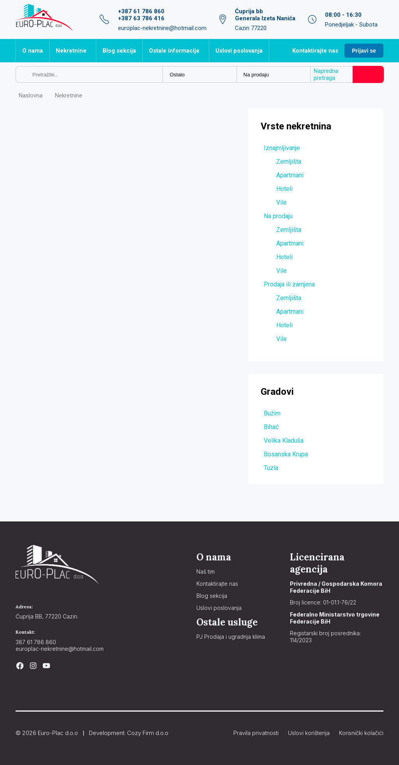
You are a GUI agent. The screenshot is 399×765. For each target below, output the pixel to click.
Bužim (272, 413)
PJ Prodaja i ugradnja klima (230, 636)
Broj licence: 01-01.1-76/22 (323, 602)
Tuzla (271, 468)
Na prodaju (278, 216)
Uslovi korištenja (309, 733)
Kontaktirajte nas (315, 50)
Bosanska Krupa (286, 454)
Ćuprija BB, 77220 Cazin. (47, 616)
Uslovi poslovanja (239, 50)
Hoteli (284, 189)
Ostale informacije (174, 50)
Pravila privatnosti (256, 733)
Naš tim (205, 571)
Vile (281, 202)
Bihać (271, 427)
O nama (32, 50)
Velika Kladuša (284, 440)
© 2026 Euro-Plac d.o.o (47, 733)
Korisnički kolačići (361, 733)
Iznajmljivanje (282, 148)
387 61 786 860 (36, 642)
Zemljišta (288, 161)
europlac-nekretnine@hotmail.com (60, 648)
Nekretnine (71, 50)
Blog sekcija (119, 50)
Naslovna (30, 95)
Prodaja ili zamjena (289, 284)
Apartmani (290, 175)
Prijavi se (364, 51)
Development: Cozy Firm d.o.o (128, 733)
